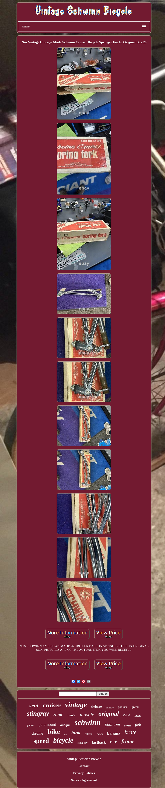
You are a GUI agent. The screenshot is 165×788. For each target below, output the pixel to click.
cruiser (52, 705)
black (100, 733)
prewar (30, 725)
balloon (89, 733)
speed (41, 740)
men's (71, 715)
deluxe (96, 706)
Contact (84, 766)
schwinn (88, 722)
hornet (127, 725)
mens (137, 715)
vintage (76, 705)
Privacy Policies (84, 773)
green (135, 707)
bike (53, 731)
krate (130, 732)
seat (33, 705)
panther (122, 707)
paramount (47, 724)
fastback (99, 742)
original (108, 713)
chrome (37, 733)
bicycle (63, 740)
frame (127, 741)
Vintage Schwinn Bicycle (84, 759)
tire (65, 734)
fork (138, 725)
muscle (87, 714)
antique (65, 725)
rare (113, 741)
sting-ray (82, 742)
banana (113, 734)
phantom (112, 724)
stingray (38, 713)
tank (75, 732)
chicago (110, 707)
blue (126, 715)
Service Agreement (84, 780)
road (57, 714)
